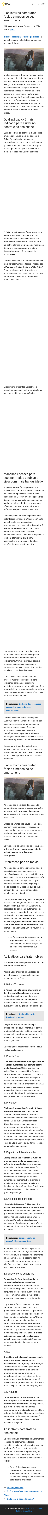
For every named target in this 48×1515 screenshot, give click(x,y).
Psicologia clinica (31, 37)
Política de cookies (24, 1511)
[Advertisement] (24, 181)
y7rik (12, 29)
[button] (31, 3)
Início (6, 37)
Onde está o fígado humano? (20, 1499)
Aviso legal (30, 1508)
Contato (39, 1508)
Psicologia (16, 37)
